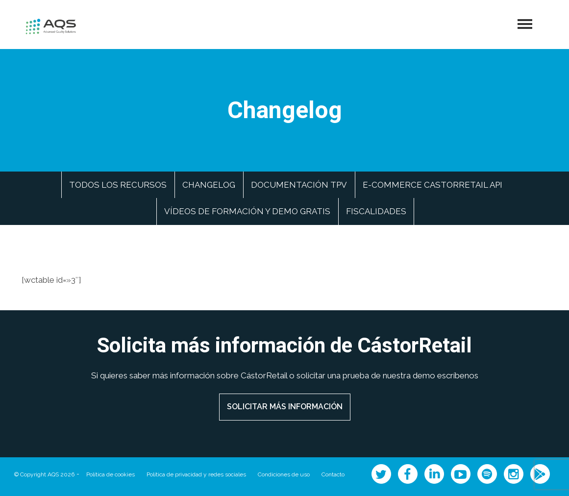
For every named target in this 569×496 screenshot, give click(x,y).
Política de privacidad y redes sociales (196, 474)
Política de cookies (110, 474)
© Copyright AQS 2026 (44, 474)
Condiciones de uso (284, 474)
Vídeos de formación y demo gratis (247, 211)
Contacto (333, 474)
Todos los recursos (118, 185)
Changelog (208, 185)
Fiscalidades (376, 211)
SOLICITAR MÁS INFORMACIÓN (285, 406)
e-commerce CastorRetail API (432, 185)
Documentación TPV (299, 185)
